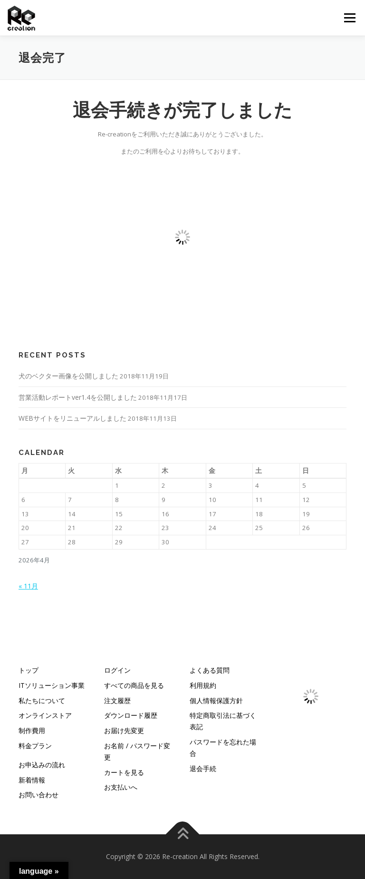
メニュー (349, 17)
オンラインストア (45, 715)
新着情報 (32, 779)
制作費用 (32, 730)
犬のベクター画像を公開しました (68, 375)
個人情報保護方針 (216, 700)
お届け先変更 (124, 730)
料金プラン (35, 745)
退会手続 (203, 768)
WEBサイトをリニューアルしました (72, 418)
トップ (28, 670)
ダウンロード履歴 (130, 715)
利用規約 (203, 685)
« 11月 (28, 585)
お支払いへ (120, 787)
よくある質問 (210, 670)
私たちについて (42, 700)
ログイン (117, 670)
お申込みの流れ (42, 764)
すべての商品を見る (134, 685)
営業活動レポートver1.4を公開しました (78, 397)
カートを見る (124, 772)
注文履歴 (117, 700)
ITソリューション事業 (52, 685)
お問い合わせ (38, 794)
